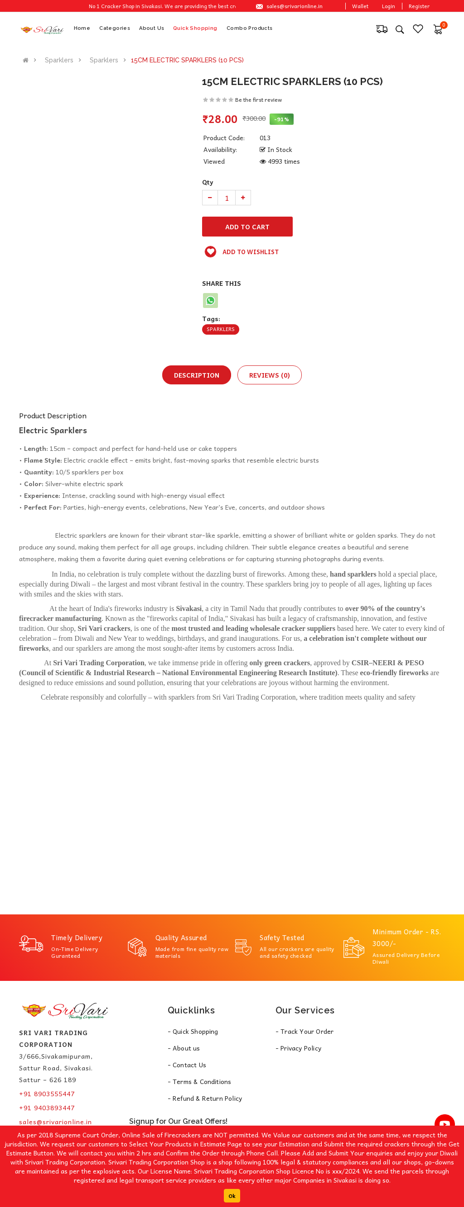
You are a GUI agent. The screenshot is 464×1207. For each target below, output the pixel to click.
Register (419, 6)
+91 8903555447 (47, 1093)
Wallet (360, 6)
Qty (207, 182)
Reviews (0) (269, 375)
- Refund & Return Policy (205, 1098)
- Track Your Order (305, 1031)
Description (196, 375)
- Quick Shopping (193, 1031)
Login (388, 6)
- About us (184, 1048)
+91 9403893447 (47, 1107)
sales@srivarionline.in (294, 5)
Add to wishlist (241, 251)
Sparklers (59, 60)
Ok (232, 1195)
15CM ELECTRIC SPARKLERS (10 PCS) (187, 60)
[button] (437, 28)
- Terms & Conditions (200, 1081)
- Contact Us (187, 1065)
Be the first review (258, 99)
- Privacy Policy (298, 1048)
